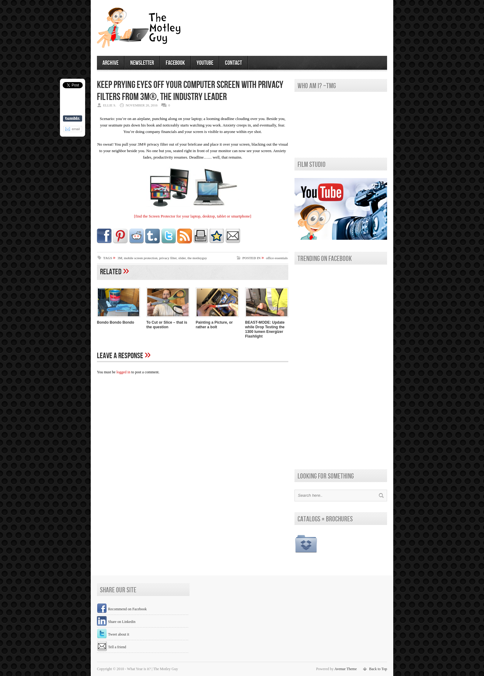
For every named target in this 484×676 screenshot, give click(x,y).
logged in (123, 372)
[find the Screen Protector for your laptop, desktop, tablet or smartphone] (192, 216)
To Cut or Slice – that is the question (166, 324)
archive (110, 63)
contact (233, 63)
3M (120, 258)
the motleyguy (197, 258)
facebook (175, 63)
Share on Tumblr (72, 118)
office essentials (277, 258)
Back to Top (378, 669)
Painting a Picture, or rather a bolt (214, 324)
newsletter (142, 63)
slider (182, 258)
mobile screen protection (140, 258)
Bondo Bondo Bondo (115, 322)
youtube (205, 63)
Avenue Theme (345, 669)
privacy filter (168, 258)
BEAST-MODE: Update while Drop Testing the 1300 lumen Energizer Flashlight (265, 329)
